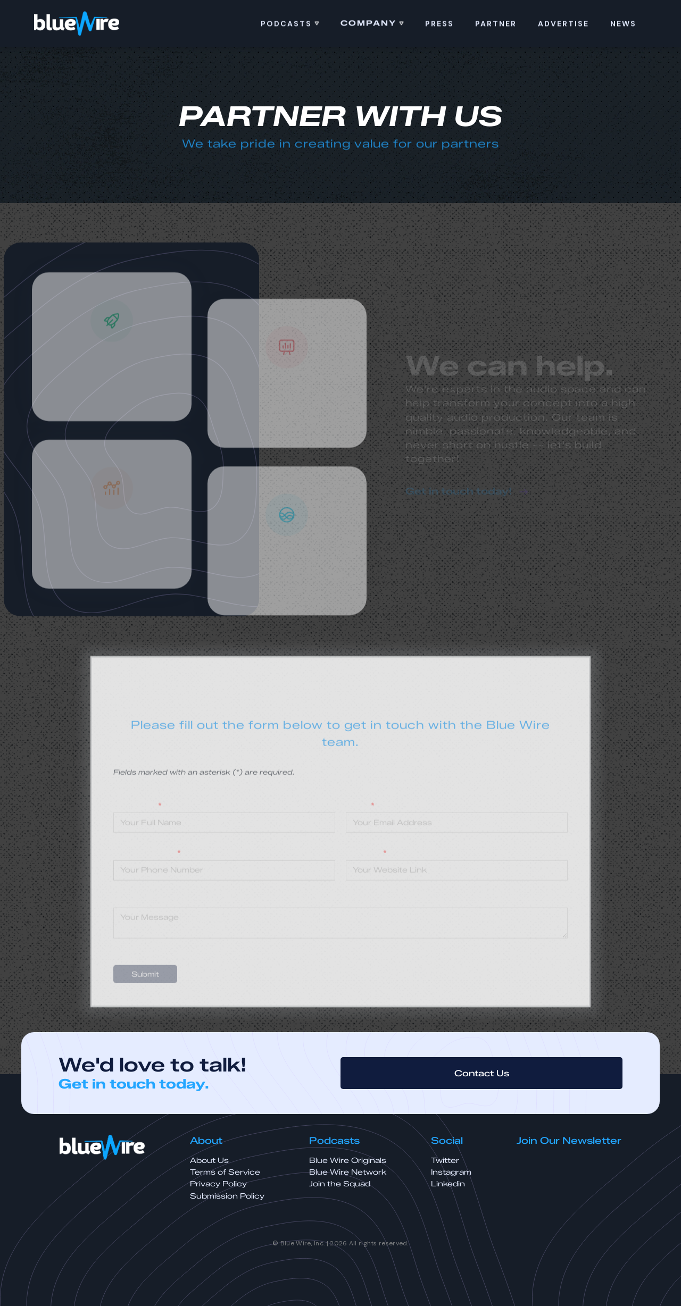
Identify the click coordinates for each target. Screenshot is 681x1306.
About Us (209, 1160)
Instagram (451, 1172)
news (623, 25)
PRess (439, 25)
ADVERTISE (563, 25)
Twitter (445, 1160)
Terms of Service (225, 1172)
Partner (496, 25)
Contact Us (481, 1073)
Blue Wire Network (347, 1172)
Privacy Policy (218, 1183)
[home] (76, 24)
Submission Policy (227, 1196)
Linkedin (448, 1183)
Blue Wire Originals (347, 1160)
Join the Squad (339, 1183)
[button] (290, 25)
